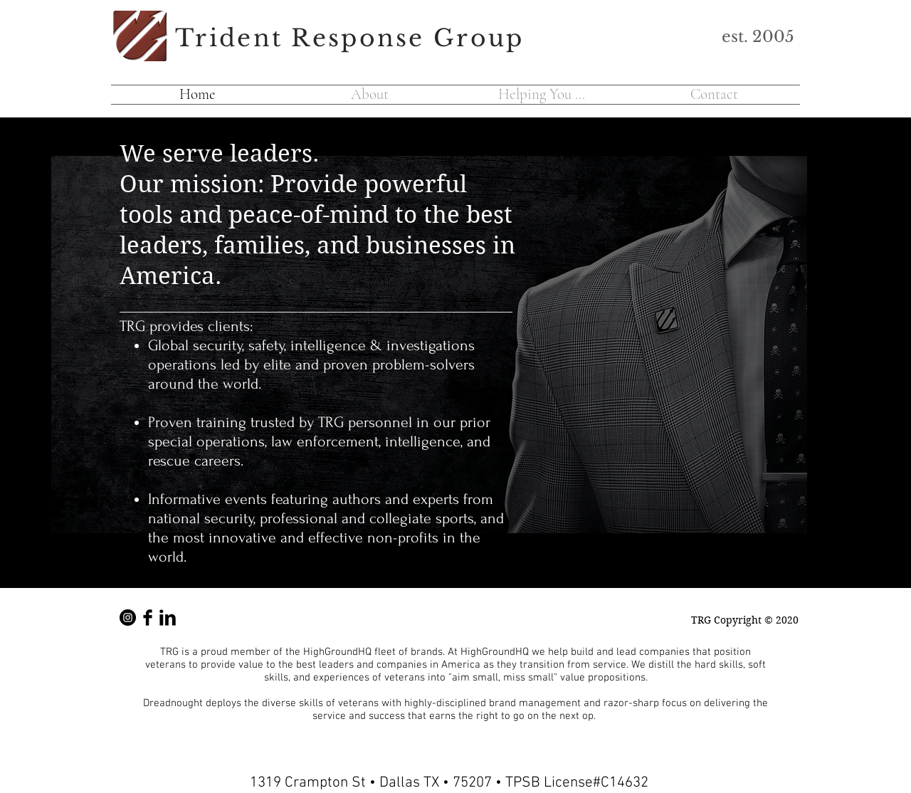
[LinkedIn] (167, 617)
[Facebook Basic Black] (147, 617)
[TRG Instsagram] (128, 617)
